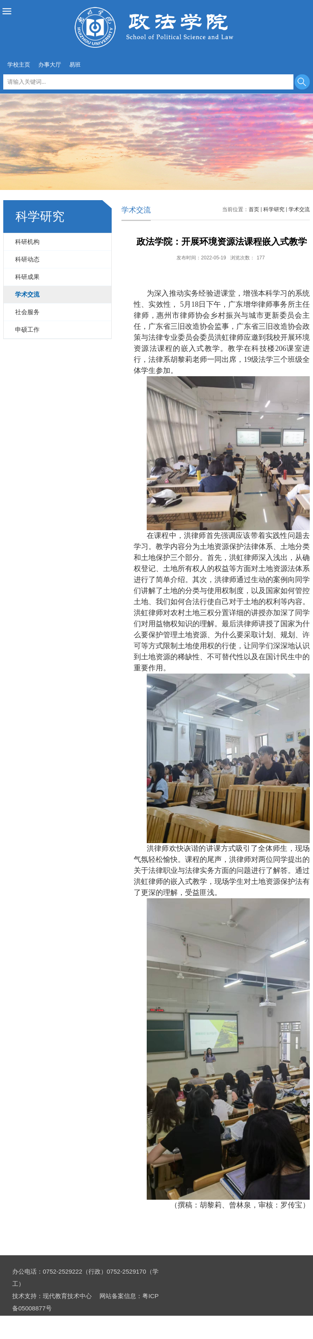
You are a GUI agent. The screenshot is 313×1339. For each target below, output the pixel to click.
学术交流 (299, 209)
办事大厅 (49, 64)
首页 (254, 209)
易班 (75, 64)
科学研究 (273, 209)
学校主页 (18, 64)
